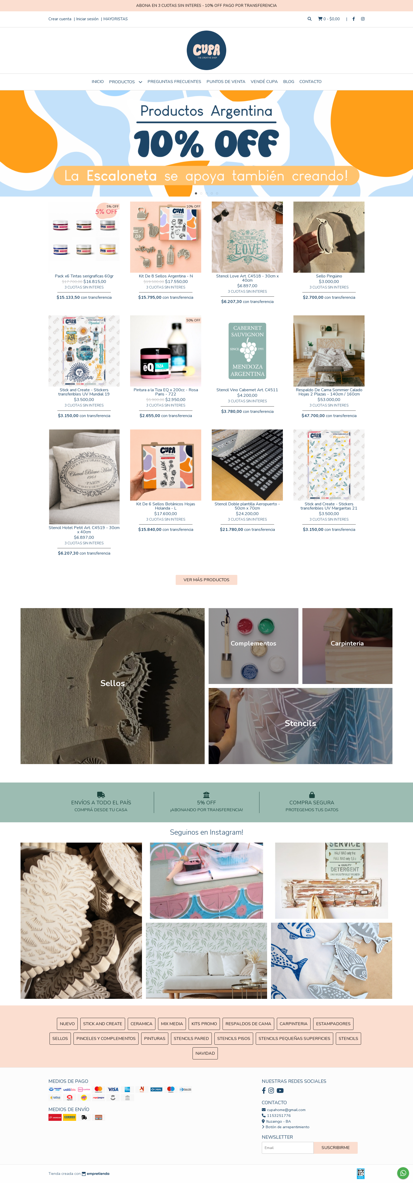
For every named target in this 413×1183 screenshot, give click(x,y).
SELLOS (60, 1039)
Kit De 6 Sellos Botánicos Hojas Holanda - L (165, 506)
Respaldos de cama (248, 1024)
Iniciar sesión (87, 19)
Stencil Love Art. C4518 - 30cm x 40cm (247, 278)
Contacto (310, 82)
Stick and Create (102, 1024)
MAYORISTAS (115, 19)
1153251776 (276, 1115)
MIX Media (172, 1024)
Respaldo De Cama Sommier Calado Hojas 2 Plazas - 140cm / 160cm (329, 392)
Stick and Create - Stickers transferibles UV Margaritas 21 (329, 506)
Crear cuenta (59, 19)
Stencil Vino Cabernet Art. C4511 (247, 390)
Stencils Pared (191, 1039)
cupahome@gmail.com (284, 1109)
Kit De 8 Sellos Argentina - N (166, 276)
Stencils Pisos (233, 1039)
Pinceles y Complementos (106, 1039)
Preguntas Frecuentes (174, 82)
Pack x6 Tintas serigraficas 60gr (84, 276)
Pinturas (154, 1039)
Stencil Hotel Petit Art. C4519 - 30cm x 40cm (84, 530)
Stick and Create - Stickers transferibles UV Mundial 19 (84, 392)
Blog (288, 82)
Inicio (98, 82)
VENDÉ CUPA (264, 82)
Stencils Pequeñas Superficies (294, 1039)
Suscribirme (336, 1148)
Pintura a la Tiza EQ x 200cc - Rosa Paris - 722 (166, 392)
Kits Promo (204, 1024)
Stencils (348, 1039)
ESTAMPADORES (333, 1024)
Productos (125, 82)
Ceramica (142, 1024)
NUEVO (67, 1024)
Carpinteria (294, 1024)
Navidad (205, 1053)
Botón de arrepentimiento (285, 1127)
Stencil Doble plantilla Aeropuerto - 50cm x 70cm (247, 506)
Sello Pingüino (329, 276)
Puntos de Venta (225, 82)
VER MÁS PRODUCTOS (206, 580)
